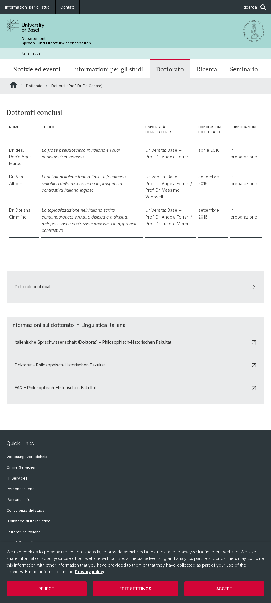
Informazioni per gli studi (28, 7)
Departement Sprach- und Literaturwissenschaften (56, 40)
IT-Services (17, 478)
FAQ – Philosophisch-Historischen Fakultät (135, 387)
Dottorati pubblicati (135, 286)
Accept (224, 588)
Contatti (67, 7)
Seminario (244, 69)
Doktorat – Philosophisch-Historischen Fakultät (135, 365)
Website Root (13, 85)
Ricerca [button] (254, 7)
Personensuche (21, 489)
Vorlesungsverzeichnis (27, 456)
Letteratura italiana (24, 532)
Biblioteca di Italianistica (29, 521)
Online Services (21, 467)
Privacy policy (89, 571)
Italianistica (31, 53)
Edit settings (135, 588)
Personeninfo (18, 499)
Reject (46, 588)
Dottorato (170, 69)
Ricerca (207, 69)
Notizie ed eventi (36, 69)
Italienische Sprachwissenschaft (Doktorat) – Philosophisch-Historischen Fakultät (135, 342)
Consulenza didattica (26, 510)
